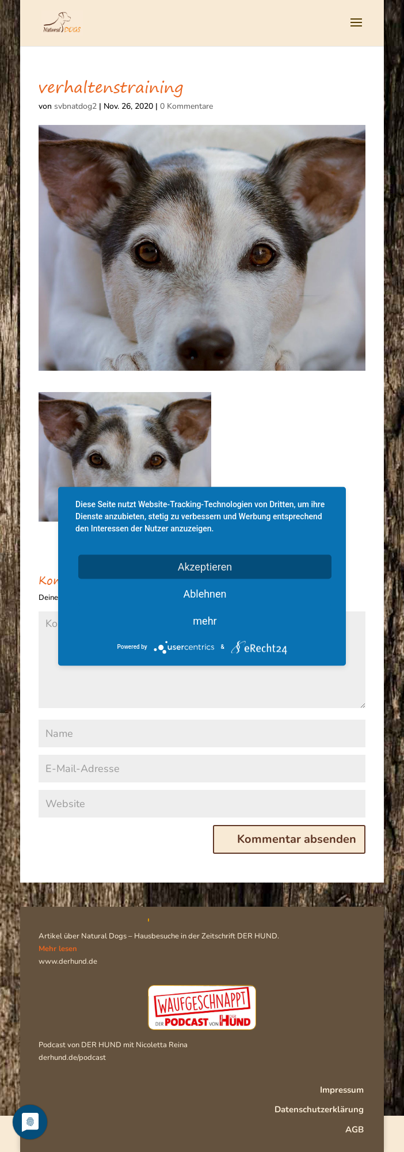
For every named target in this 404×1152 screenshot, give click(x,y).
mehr (204, 620)
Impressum (342, 1090)
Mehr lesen (58, 949)
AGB (354, 1129)
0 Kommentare (186, 106)
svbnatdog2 (75, 106)
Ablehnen (204, 593)
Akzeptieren (205, 566)
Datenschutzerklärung (319, 1109)
